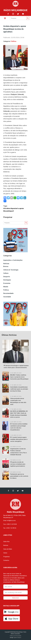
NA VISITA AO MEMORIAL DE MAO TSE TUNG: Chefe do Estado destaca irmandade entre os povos (19, 414)
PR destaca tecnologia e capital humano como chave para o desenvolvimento (16, 366)
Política (13, 41)
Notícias (6, 263)
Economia (6, 283)
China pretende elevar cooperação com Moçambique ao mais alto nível (18, 401)
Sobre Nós (6, 541)
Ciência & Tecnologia (10, 270)
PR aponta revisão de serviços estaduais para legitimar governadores (17, 464)
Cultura (5, 273)
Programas (6, 556)
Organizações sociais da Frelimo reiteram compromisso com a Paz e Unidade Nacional (18, 451)
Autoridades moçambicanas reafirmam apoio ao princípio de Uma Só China (19, 389)
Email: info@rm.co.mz (9, 520)
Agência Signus (17, 637)
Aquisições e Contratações (12, 260)
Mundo (5, 287)
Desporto (6, 277)
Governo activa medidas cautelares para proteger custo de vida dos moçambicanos (18, 427)
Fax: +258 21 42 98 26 (9, 528)
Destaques (7, 280)
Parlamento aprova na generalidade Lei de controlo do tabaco (19, 476)
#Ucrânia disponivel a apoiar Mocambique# (13, 209)
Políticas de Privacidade (15, 635)
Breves (5, 266)
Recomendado (8, 293)
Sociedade (7, 297)
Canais (5, 553)
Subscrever (15, 598)
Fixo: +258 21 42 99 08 (10, 524)
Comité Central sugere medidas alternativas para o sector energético (19, 439)
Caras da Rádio (7, 549)
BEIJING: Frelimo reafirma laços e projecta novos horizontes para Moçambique (19, 377)
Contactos (6, 560)
